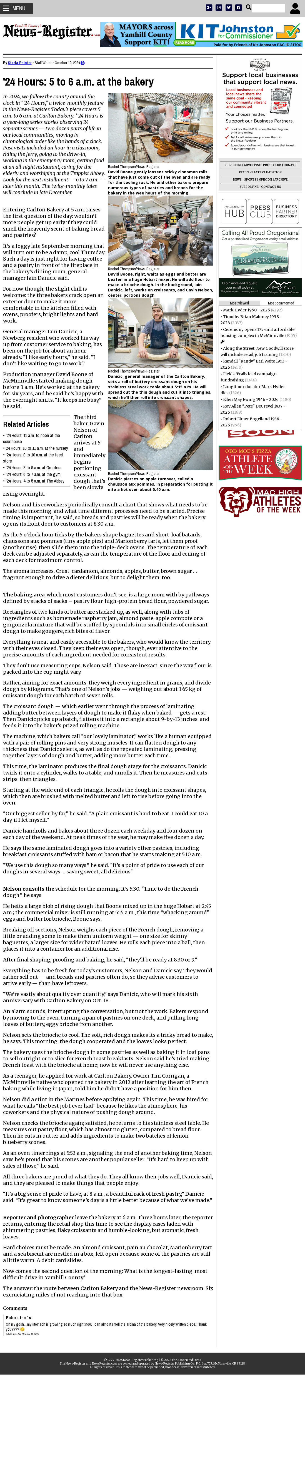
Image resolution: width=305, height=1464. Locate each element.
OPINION (262, 179)
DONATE (287, 165)
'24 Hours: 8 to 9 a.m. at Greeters (36, 480)
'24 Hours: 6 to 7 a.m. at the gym (35, 487)
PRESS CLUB (270, 165)
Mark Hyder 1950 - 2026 (244, 310)
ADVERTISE (249, 165)
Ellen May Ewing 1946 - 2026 (248, 399)
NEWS (235, 179)
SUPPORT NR (246, 187)
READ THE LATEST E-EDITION (257, 172)
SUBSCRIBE (230, 165)
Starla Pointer (22, 62)
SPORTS (248, 179)
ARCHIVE (278, 179)
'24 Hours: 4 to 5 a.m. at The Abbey (37, 494)
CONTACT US (269, 187)
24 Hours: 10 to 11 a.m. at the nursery (39, 461)
